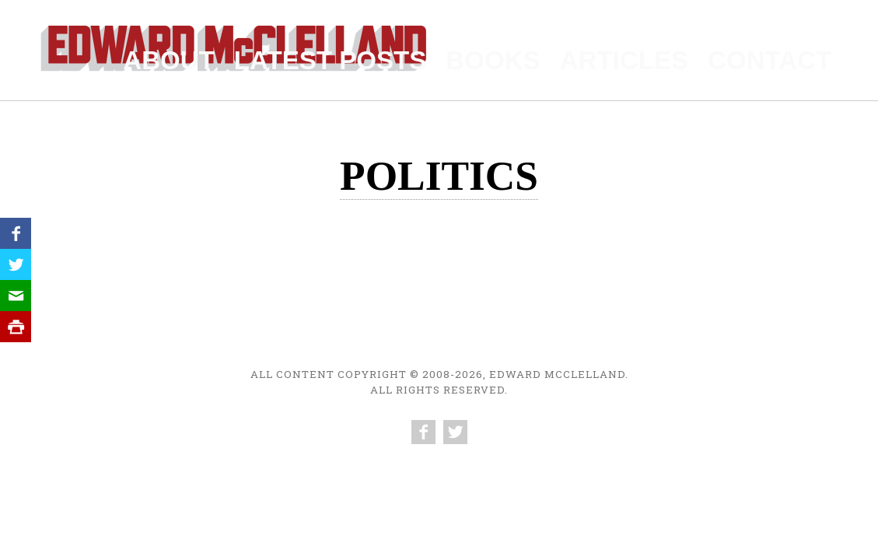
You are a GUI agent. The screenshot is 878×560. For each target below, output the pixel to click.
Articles (682, 55)
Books (582, 55)
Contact (794, 55)
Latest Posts (460, 55)
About (337, 55)
